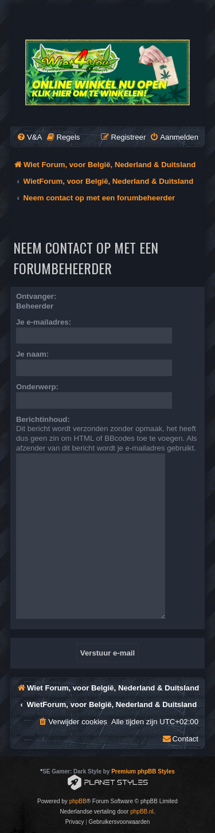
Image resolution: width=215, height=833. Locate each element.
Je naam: (32, 354)
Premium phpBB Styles (143, 771)
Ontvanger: (36, 296)
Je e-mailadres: (43, 322)
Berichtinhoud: (43, 419)
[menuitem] (29, 137)
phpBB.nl (142, 811)
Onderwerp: (37, 386)
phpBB (78, 801)
